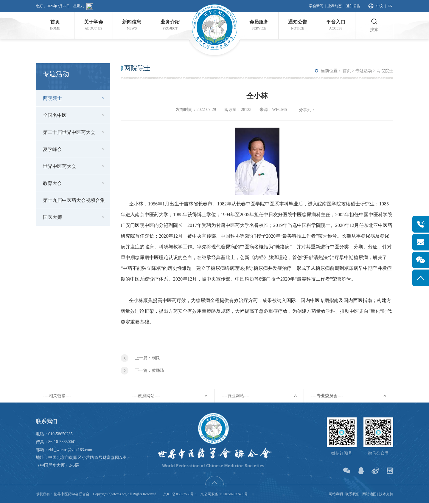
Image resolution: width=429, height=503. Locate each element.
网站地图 (369, 494)
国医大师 (52, 217)
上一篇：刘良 (147, 358)
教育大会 (52, 183)
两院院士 (52, 98)
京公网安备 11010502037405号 (224, 494)
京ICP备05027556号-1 (180, 494)
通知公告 (353, 6)
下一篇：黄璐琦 (149, 370)
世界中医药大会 (59, 166)
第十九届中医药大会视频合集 (74, 200)
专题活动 (363, 71)
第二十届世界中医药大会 (69, 132)
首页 (347, 71)
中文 (379, 6)
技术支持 (386, 494)
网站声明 (336, 494)
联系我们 (352, 494)
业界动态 (334, 6)
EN (390, 6)
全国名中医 (55, 115)
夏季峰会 (52, 149)
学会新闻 (316, 6)
